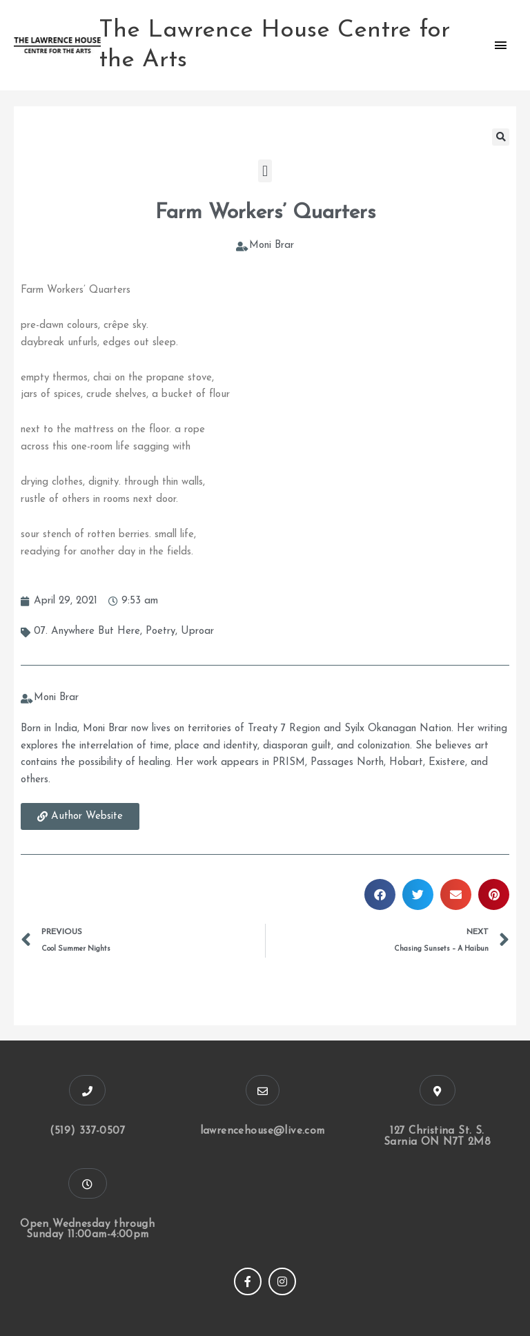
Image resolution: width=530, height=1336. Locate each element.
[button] (500, 137)
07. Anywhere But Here (87, 631)
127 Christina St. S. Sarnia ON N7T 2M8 (437, 1136)
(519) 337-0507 (88, 1131)
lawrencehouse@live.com (263, 1131)
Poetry (160, 631)
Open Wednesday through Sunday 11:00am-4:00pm (87, 1229)
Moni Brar (271, 245)
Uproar (197, 631)
